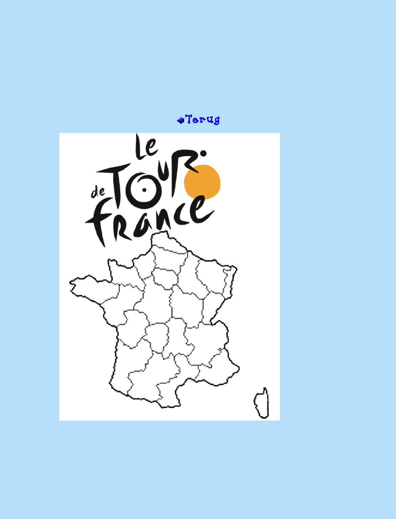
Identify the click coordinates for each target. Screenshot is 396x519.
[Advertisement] (198, 59)
